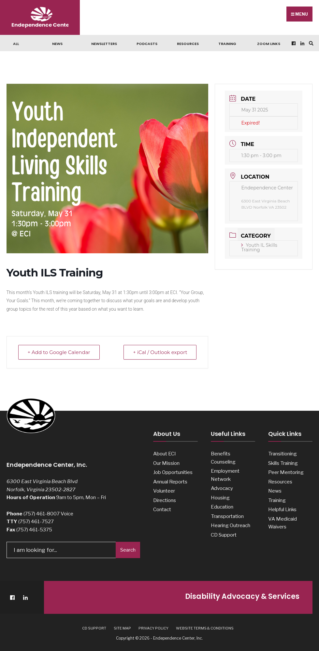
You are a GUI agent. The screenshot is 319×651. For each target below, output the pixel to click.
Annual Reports (170, 482)
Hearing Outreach (230, 525)
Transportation (227, 516)
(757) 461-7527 (36, 521)
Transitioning (282, 454)
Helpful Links (282, 509)
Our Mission (166, 463)
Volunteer (164, 491)
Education (222, 507)
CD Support (224, 535)
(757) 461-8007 (41, 513)
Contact (162, 509)
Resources (188, 43)
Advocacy (222, 488)
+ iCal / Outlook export (160, 352)
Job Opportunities (173, 472)
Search (128, 550)
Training (227, 43)
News (57, 43)
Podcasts (147, 43)
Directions (164, 500)
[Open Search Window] (310, 43)
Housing (220, 498)
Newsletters (104, 43)
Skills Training (283, 463)
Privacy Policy (153, 628)
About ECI (164, 454)
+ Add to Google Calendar (59, 352)
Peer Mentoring (286, 472)
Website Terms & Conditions (205, 628)
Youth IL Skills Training (259, 247)
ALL (16, 43)
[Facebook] (293, 43)
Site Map (122, 628)
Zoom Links (268, 43)
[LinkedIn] (302, 43)
